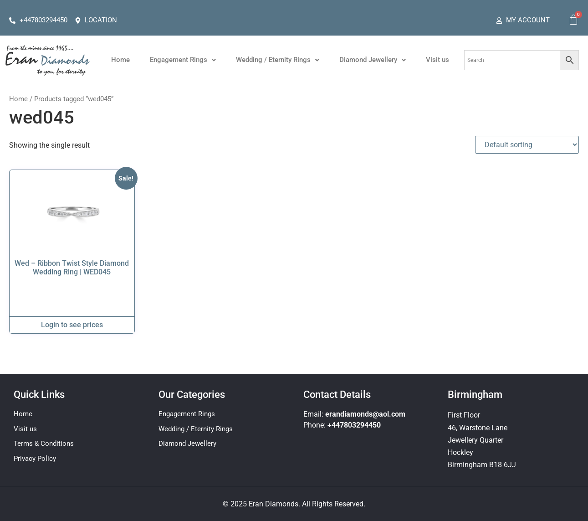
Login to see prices (72, 324)
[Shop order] (527, 145)
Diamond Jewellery (372, 60)
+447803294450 (354, 425)
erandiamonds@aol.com (365, 414)
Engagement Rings (183, 60)
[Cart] (573, 19)
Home (120, 60)
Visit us (437, 60)
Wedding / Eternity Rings (277, 60)
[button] (183, 60)
